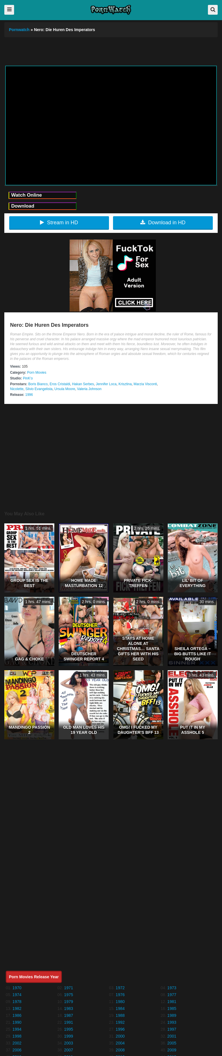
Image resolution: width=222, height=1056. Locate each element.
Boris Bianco (37, 384)
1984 (120, 1008)
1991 (68, 1022)
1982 (16, 1008)
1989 (171, 1015)
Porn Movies (36, 373)
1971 (68, 987)
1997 (171, 1029)
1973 (171, 987)
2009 (171, 1050)
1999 (68, 1036)
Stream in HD (59, 222)
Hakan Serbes (83, 384)
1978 (16, 1001)
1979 (68, 1001)
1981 (171, 1001)
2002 (16, 1043)
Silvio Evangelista (38, 389)
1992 (120, 1022)
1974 (16, 994)
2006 (16, 1050)
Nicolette (17, 389)
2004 (120, 1043)
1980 (120, 1001)
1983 (68, 1008)
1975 (68, 994)
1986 (16, 1015)
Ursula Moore (64, 389)
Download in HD (162, 222)
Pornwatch (19, 29)
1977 (171, 994)
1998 (16, 1036)
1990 (16, 1022)
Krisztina (125, 384)
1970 (16, 987)
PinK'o (28, 378)
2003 (68, 1043)
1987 (68, 1015)
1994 (16, 1029)
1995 (68, 1029)
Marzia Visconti (145, 384)
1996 (29, 395)
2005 (171, 1043)
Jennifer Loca (106, 384)
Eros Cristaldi (59, 384)
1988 (120, 1015)
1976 (120, 994)
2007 (68, 1050)
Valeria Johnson (89, 389)
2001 (171, 1036)
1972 (120, 987)
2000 (120, 1036)
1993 (171, 1022)
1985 (171, 1008)
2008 (120, 1050)
